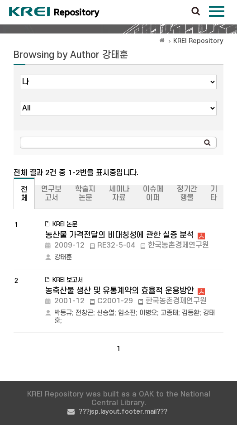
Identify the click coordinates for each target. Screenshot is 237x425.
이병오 (148, 313)
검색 (195, 11)
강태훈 (63, 257)
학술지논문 (85, 193)
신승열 (105, 313)
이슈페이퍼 (153, 193)
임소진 (127, 313)
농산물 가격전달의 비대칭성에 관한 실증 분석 (119, 235)
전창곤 (84, 313)
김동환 (190, 313)
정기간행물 (187, 193)
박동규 (63, 313)
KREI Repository (198, 41)
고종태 (169, 313)
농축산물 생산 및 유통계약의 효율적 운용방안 (119, 291)
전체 (24, 194)
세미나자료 (119, 193)
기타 (213, 193)
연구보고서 (51, 193)
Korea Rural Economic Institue (54, 12)
